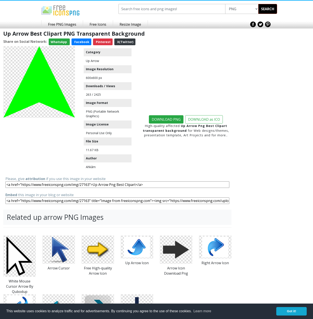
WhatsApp (59, 42)
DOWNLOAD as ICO (204, 119)
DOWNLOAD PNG (166, 119)
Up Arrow (92, 61)
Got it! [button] (291, 311)
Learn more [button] (202, 311)
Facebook (81, 42)
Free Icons (98, 24)
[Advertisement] (39, 147)
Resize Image (130, 24)
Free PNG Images (62, 24)
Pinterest (103, 42)
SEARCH (267, 9)
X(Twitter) (124, 42)
